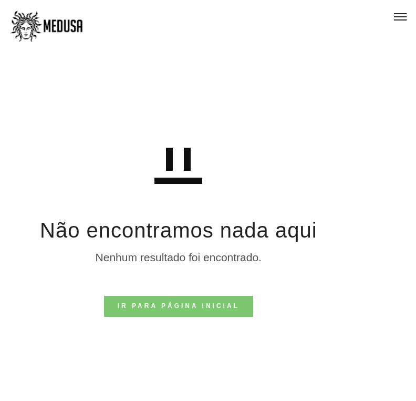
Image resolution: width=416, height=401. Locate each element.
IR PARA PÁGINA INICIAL (179, 306)
